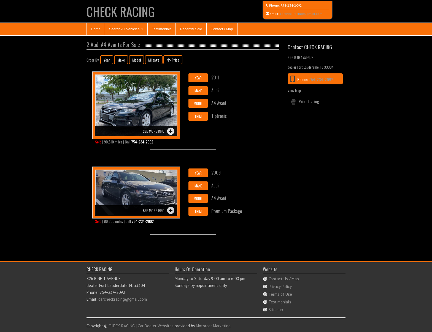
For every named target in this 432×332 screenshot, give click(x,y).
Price (173, 60)
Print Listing (309, 101)
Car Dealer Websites (156, 325)
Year (107, 60)
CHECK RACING (121, 11)
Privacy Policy (280, 286)
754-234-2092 (291, 5)
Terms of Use (280, 294)
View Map (294, 90)
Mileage (153, 60)
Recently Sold (191, 29)
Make (121, 60)
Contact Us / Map (284, 278)
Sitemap (276, 309)
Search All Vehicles (126, 29)
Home (96, 29)
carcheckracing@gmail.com (301, 14)
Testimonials (162, 29)
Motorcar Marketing (213, 325)
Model (136, 60)
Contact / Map (222, 29)
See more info (153, 131)
